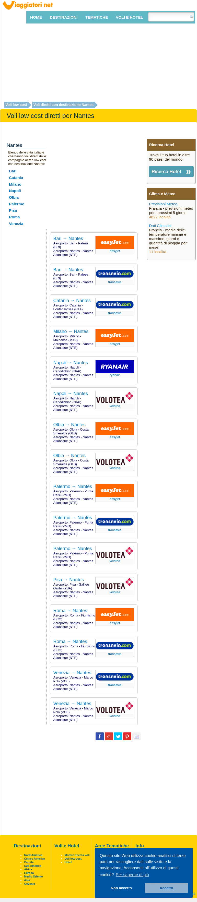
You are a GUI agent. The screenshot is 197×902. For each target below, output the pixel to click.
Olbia (14, 197)
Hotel (68, 862)
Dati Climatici (160, 225)
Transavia (114, 282)
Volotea (115, 406)
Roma (14, 217)
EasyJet (115, 251)
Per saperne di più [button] (132, 875)
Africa (28, 869)
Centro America (34, 858)
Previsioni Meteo (163, 204)
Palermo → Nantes (72, 486)
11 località (157, 252)
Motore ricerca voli (77, 855)
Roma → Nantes (70, 610)
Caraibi (28, 862)
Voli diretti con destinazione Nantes (63, 105)
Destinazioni (63, 17)
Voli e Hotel (129, 17)
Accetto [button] (166, 888)
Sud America (32, 865)
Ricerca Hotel (166, 171)
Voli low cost (16, 105)
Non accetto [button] (121, 888)
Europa (29, 872)
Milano (15, 184)
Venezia (16, 223)
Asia (27, 880)
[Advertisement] (98, 62)
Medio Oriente (33, 876)
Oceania (29, 883)
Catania (16, 177)
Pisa (13, 210)
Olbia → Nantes (69, 424)
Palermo (17, 204)
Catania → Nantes (72, 300)
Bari (13, 171)
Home (36, 17)
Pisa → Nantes (68, 579)
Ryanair (115, 375)
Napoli (15, 190)
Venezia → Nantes (72, 672)
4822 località (159, 217)
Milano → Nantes (70, 331)
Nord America (33, 855)
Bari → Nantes (68, 238)
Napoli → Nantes (70, 362)
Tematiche (96, 17)
